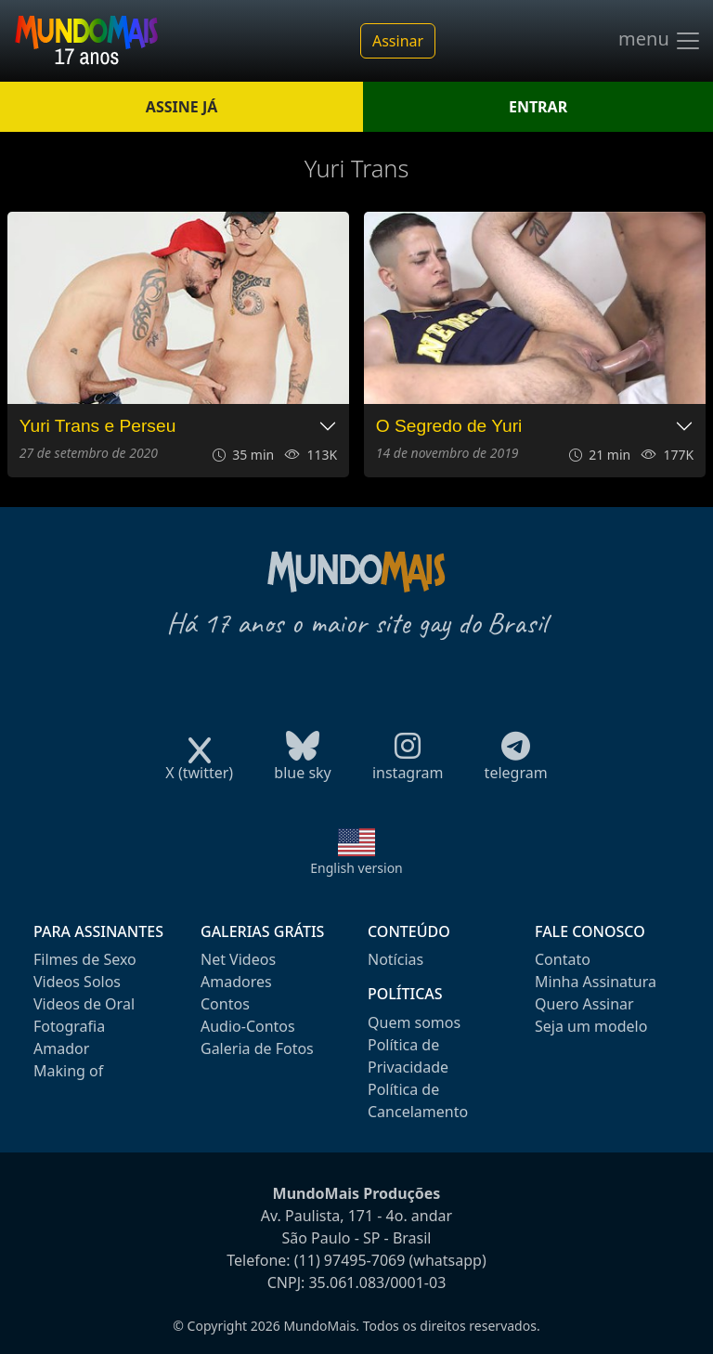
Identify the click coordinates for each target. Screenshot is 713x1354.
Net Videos (238, 959)
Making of (68, 1071)
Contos (225, 1004)
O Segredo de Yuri (449, 426)
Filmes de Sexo (84, 959)
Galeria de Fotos (257, 1048)
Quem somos (414, 1022)
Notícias (395, 959)
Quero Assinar (584, 1004)
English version (356, 868)
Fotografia (69, 1026)
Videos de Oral (84, 1004)
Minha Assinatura (595, 981)
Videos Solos (77, 981)
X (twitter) (199, 766)
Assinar (397, 41)
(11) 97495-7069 (350, 1260)
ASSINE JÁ (181, 107)
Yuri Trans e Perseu (97, 426)
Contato (562, 959)
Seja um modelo (591, 1026)
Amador (61, 1048)
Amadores (236, 981)
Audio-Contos (248, 1026)
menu (660, 41)
